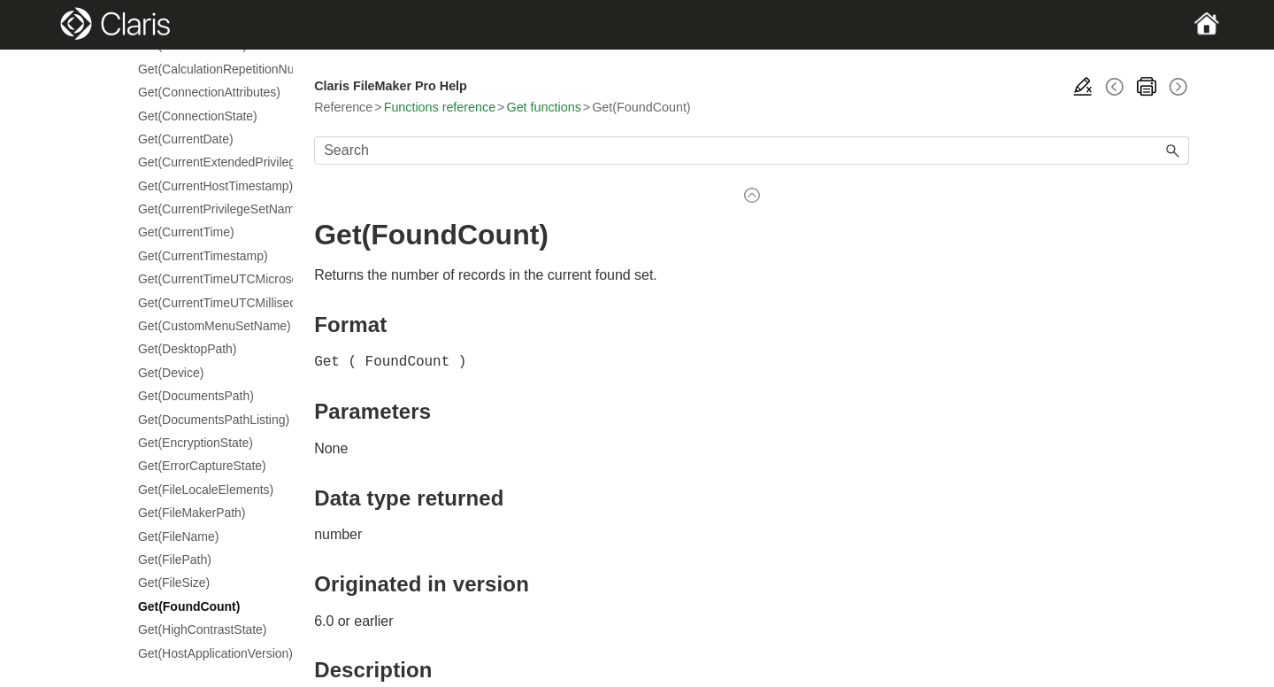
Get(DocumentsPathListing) (206, 420)
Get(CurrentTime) (186, 232)
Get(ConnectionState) (197, 116)
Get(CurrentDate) (186, 139)
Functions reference (439, 107)
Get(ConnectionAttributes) (206, 92)
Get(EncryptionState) (195, 443)
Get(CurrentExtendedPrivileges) (206, 162)
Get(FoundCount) (189, 606)
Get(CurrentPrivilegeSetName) (206, 209)
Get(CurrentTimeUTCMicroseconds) (206, 279)
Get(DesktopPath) (187, 349)
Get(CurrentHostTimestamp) (206, 186)
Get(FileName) (178, 536)
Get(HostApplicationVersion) (206, 653)
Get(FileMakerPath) (191, 513)
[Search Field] (751, 150)
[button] (1173, 150)
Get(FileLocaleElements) (205, 489)
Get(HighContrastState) (202, 629)
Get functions (543, 107)
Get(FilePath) (174, 559)
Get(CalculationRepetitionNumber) (206, 69)
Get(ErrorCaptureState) (202, 466)
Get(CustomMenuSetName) (206, 326)
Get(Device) (170, 373)
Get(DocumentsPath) (196, 396)
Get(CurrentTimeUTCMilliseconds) (206, 303)
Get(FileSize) (174, 582)
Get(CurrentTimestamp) (203, 256)
